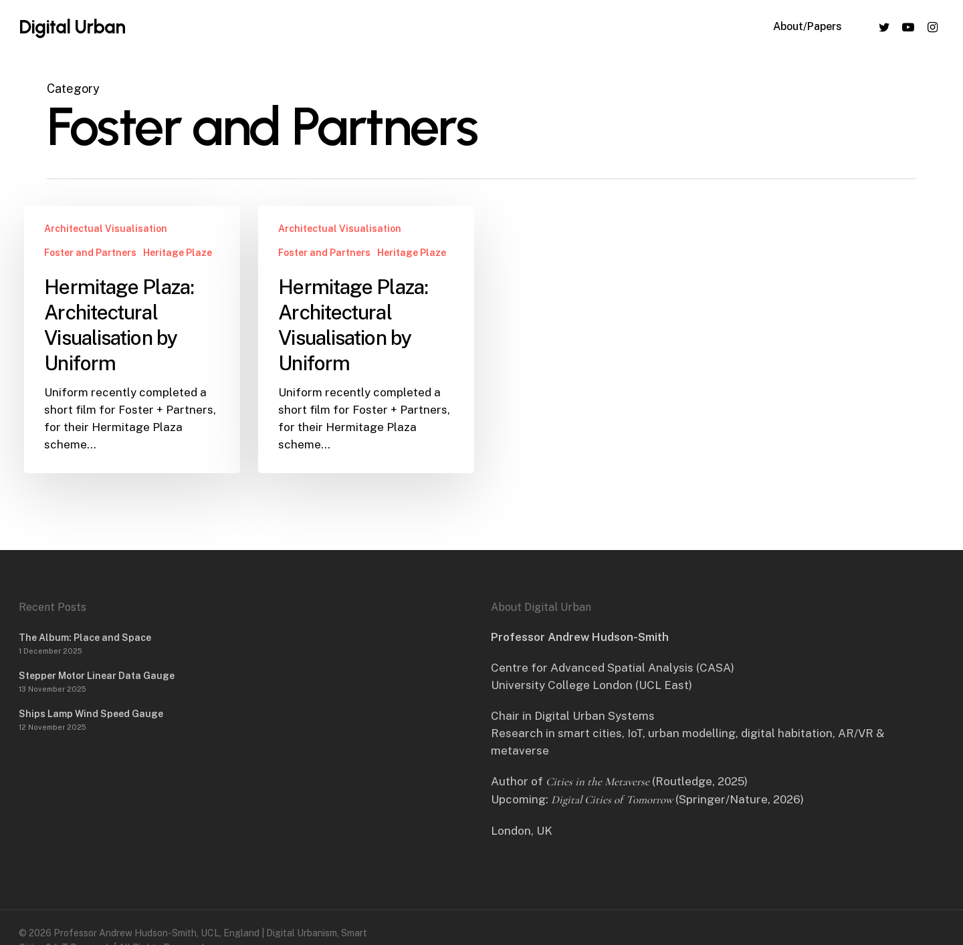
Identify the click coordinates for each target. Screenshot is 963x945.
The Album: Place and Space (85, 637)
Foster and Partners (90, 252)
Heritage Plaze (177, 252)
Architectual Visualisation (105, 228)
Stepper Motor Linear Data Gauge (97, 675)
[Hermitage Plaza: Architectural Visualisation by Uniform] (131, 339)
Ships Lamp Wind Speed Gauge (91, 713)
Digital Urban (72, 28)
